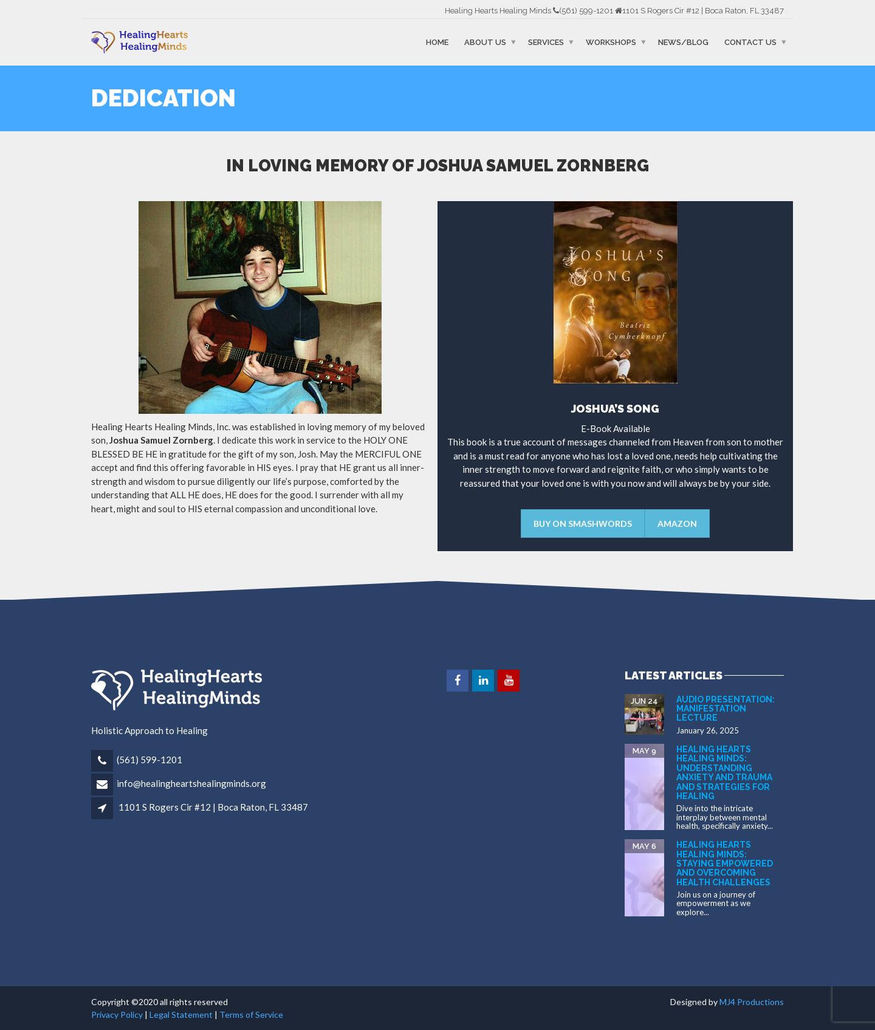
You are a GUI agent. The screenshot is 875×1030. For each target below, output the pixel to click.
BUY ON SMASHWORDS (583, 523)
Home (437, 42)
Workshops (611, 42)
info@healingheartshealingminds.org (191, 783)
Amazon (677, 523)
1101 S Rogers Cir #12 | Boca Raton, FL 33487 (213, 807)
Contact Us (750, 42)
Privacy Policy (117, 1014)
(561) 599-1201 (149, 759)
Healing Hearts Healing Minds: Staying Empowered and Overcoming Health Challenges (724, 863)
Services (546, 42)
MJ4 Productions (751, 1002)
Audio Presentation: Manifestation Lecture (725, 709)
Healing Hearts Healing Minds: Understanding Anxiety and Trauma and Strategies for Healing (724, 772)
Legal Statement (181, 1014)
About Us (485, 42)
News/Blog (683, 42)
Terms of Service (251, 1014)
